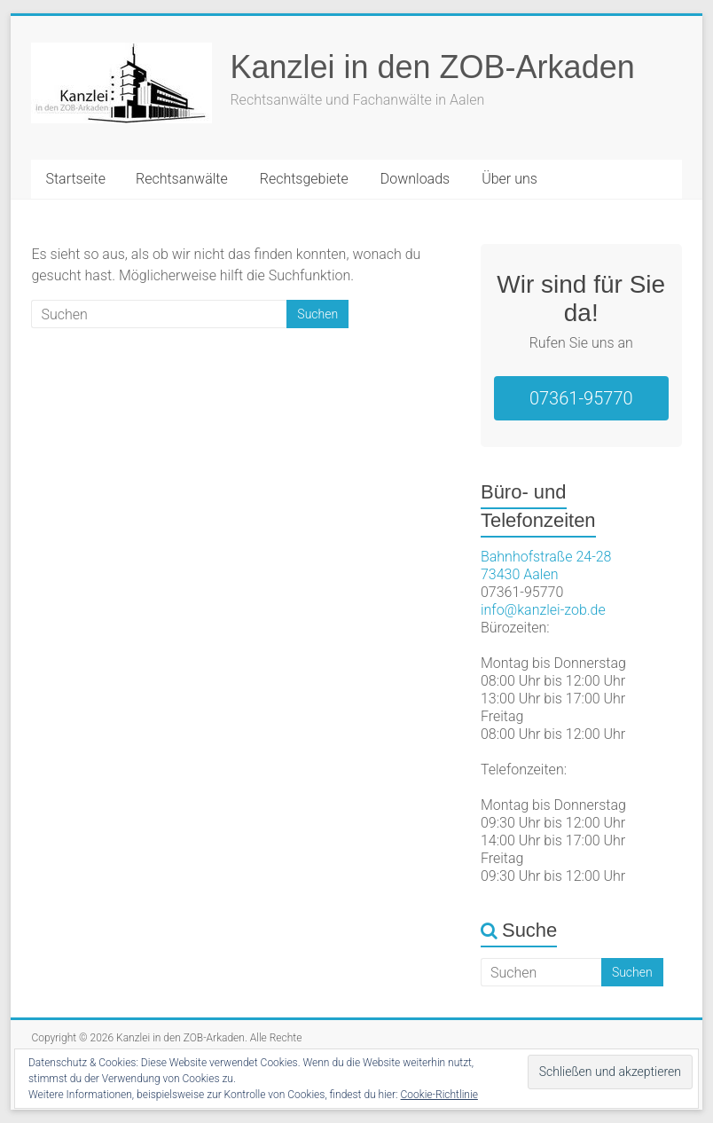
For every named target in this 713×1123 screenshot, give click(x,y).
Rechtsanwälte (182, 178)
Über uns (509, 178)
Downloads (415, 178)
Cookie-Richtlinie (439, 1094)
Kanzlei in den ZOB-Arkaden (432, 67)
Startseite (75, 178)
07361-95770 (581, 398)
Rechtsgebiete (304, 178)
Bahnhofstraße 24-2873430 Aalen (546, 565)
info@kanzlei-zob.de (543, 609)
